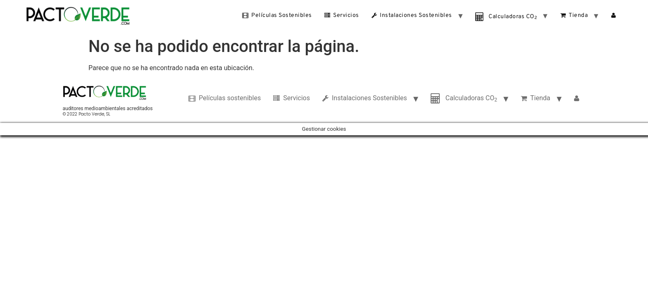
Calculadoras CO (506, 16)
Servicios (341, 15)
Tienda (574, 15)
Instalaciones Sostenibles (412, 15)
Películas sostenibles (277, 15)
